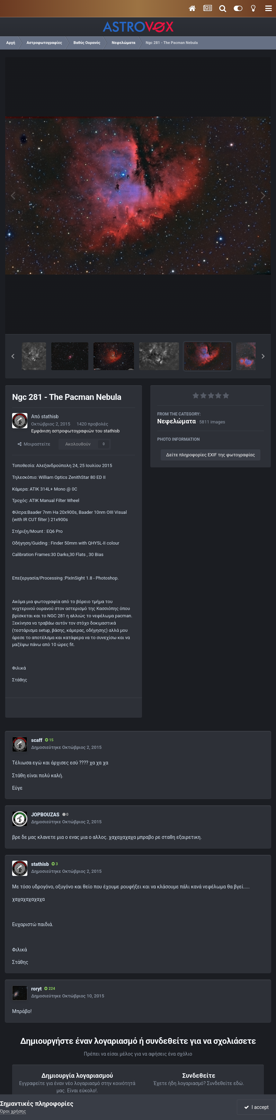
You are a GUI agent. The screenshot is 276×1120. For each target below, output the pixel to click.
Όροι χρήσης (13, 1111)
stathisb (50, 416)
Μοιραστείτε (34, 444)
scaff (36, 740)
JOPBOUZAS (45, 814)
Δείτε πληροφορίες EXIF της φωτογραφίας (210, 454)
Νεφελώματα (176, 421)
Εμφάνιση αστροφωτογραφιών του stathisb (75, 430)
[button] (12, 356)
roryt (36, 989)
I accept (256, 1107)
